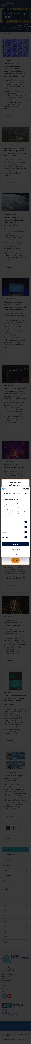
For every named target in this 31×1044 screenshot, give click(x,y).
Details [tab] (15, 493)
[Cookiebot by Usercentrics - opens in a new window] (22, 489)
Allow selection (15, 549)
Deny (15, 554)
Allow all (15, 544)
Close (15, 560)
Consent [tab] (5, 493)
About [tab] (25, 493)
